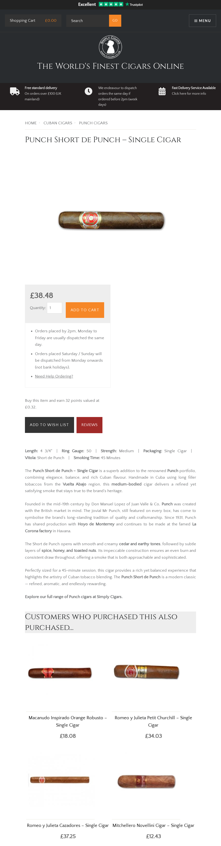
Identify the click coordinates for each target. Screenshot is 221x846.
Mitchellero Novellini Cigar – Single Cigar (153, 825)
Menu (205, 21)
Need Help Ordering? (54, 376)
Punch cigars (81, 597)
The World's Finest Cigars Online (110, 66)
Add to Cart (85, 310)
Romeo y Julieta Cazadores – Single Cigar (68, 825)
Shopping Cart (22, 20)
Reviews (89, 425)
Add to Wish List (49, 425)
